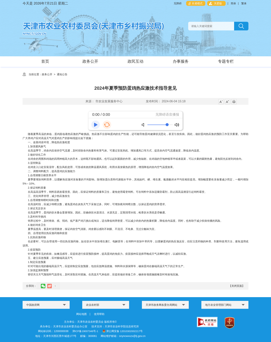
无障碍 (178, 3)
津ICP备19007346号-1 (85, 330)
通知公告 (62, 74)
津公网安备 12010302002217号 (122, 330)
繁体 (244, 3)
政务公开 (47, 74)
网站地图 (81, 314)
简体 (233, 3)
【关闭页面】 (237, 285)
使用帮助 (99, 314)
